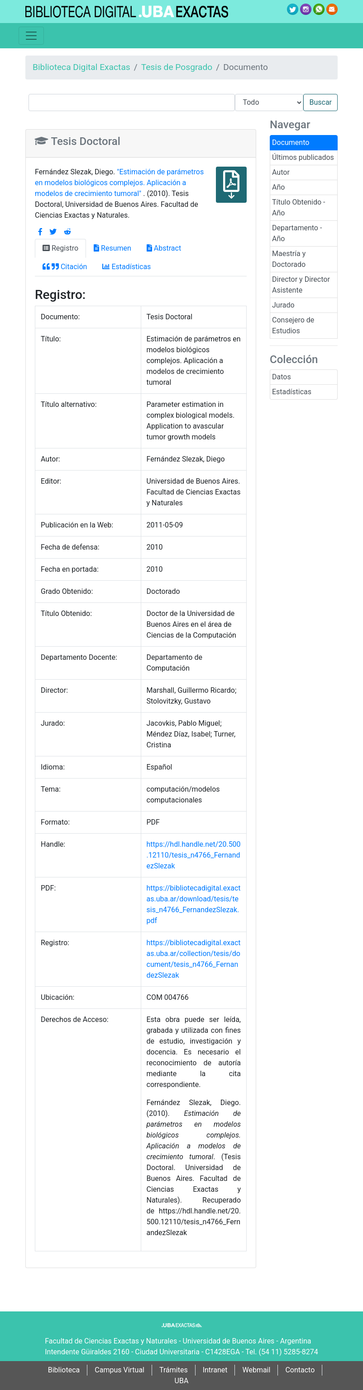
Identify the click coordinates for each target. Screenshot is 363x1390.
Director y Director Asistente (301, 284)
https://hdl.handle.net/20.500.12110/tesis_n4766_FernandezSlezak (194, 855)
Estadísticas (291, 391)
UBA (182, 1380)
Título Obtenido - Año (298, 207)
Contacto (300, 1370)
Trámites (173, 1370)
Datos (281, 377)
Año (278, 187)
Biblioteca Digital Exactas (81, 67)
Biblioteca (64, 1370)
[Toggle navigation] (31, 36)
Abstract (164, 248)
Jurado (283, 305)
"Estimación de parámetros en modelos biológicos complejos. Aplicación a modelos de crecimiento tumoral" (119, 183)
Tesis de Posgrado (177, 67)
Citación (65, 266)
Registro (60, 248)
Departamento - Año (297, 233)
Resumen (112, 248)
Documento (290, 142)
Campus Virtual (119, 1370)
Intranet (215, 1370)
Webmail (256, 1370)
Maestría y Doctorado (289, 259)
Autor (281, 172)
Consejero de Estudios (293, 325)
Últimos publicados (303, 157)
